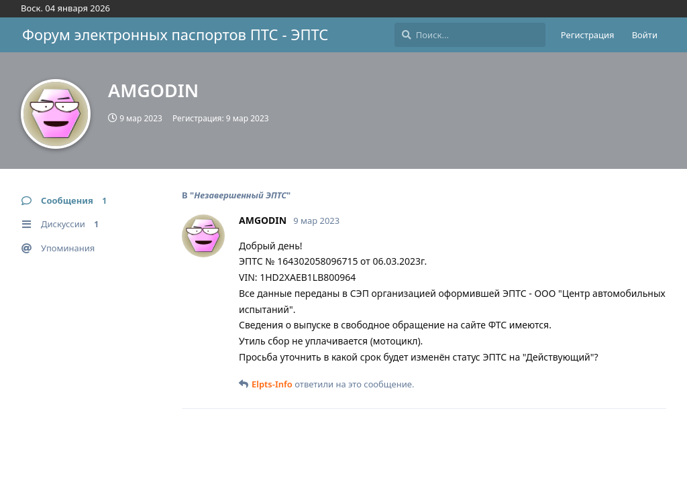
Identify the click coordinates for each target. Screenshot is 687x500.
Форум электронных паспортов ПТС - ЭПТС (175, 34)
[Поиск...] (469, 35)
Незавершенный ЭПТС (240, 195)
